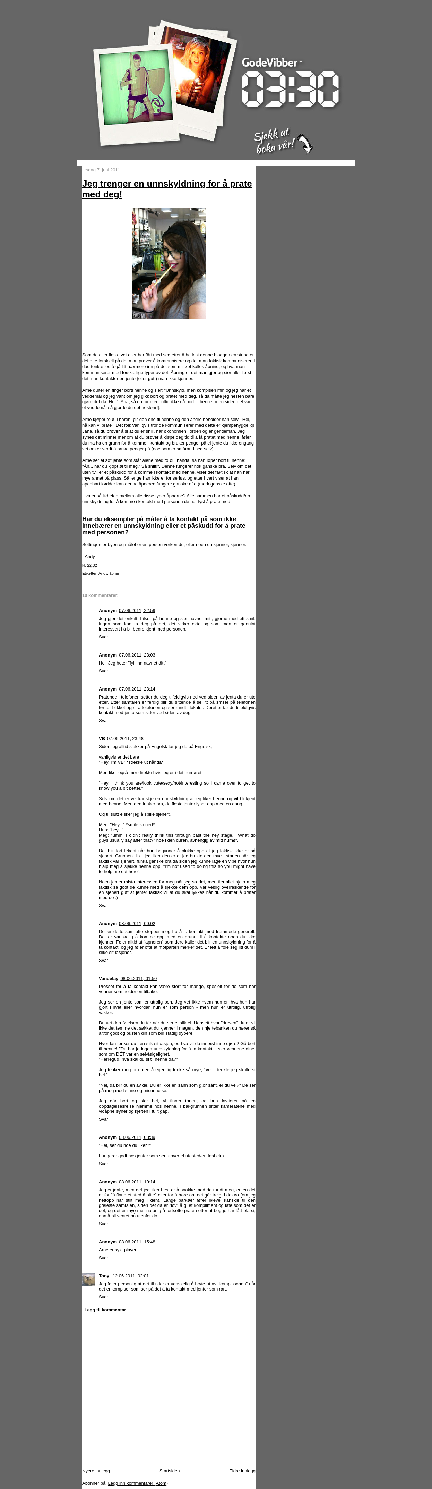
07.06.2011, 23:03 (137, 655)
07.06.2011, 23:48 (125, 738)
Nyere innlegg (96, 1470)
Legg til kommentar (105, 1309)
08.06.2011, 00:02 (137, 923)
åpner (114, 573)
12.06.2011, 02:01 (131, 1275)
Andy (102, 573)
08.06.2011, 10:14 (137, 1181)
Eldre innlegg (242, 1470)
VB (102, 738)
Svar (103, 637)
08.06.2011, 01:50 (138, 978)
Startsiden (169, 1470)
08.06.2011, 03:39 (137, 1137)
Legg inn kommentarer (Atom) (138, 1483)
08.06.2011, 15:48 (137, 1241)
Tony (105, 1275)
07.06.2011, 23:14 (137, 689)
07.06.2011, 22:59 (137, 610)
